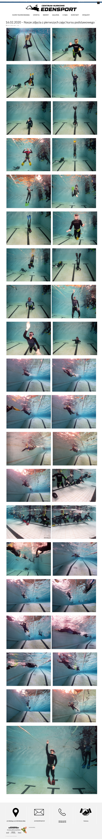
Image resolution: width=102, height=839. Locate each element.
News (15, 25)
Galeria (11, 25)
